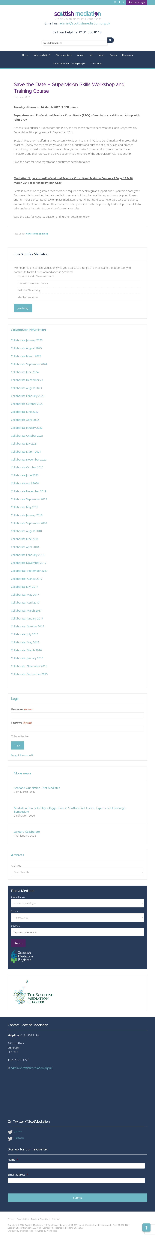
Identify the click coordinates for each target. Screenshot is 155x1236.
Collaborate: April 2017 (25, 602)
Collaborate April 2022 (25, 420)
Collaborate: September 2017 (29, 570)
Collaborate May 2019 (24, 507)
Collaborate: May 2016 (25, 642)
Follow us (19, 1137)
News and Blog (40, 233)
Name (13, 1159)
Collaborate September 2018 (29, 523)
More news (22, 773)
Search (18, 943)
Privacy (11, 1217)
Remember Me (21, 736)
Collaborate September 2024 (29, 364)
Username (22, 709)
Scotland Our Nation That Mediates (37, 788)
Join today (23, 308)
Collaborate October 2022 (27, 404)
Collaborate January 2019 (27, 515)
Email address (18, 1174)
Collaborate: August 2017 (26, 579)
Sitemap (56, 1217)
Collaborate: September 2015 (29, 674)
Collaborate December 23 (27, 380)
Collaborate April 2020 (25, 483)
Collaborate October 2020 (27, 467)
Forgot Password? (22, 755)
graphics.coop (26, 1228)
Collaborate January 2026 (27, 340)
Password (21, 722)
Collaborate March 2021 (26, 451)
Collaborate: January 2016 (27, 658)
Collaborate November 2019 (28, 491)
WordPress (52, 1228)
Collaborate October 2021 (27, 435)
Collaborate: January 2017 (27, 618)
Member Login (137, 2)
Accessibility (23, 1217)
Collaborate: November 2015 (29, 666)
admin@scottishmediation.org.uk (84, 23)
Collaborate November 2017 (28, 563)
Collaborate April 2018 (25, 547)
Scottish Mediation (77, 14)
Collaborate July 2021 (24, 443)
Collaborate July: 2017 (24, 586)
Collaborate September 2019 (29, 499)
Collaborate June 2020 (25, 475)
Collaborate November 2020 (28, 459)
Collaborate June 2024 (25, 372)
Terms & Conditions (40, 1217)
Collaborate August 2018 (26, 531)
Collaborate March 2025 (26, 356)
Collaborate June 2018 (25, 539)
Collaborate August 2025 (26, 348)
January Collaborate (27, 831)
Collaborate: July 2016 (24, 634)
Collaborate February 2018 (27, 555)
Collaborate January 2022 (27, 427)
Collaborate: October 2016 (27, 626)
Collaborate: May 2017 (25, 594)
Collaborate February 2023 (27, 396)
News (29, 233)
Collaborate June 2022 (25, 411)
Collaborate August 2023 (26, 388)
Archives (16, 865)
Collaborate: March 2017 (26, 610)
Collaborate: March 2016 (26, 650)
